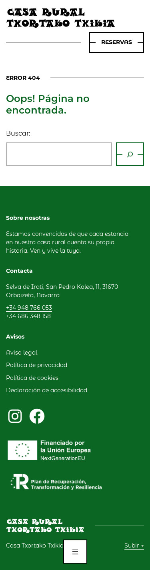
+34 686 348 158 (28, 316)
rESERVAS (116, 42)
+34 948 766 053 (29, 307)
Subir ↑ (134, 545)
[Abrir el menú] (75, 552)
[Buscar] (130, 154)
